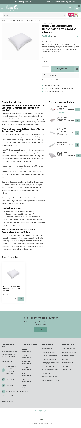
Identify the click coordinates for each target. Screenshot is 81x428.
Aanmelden (40, 330)
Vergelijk (65, 366)
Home (3, 20)
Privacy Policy (46, 373)
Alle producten (67, 370)
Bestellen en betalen (49, 359)
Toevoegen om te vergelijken (50, 80)
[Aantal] (15, 299)
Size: (44, 57)
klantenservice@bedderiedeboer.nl (18, 391)
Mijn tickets (66, 359)
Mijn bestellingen (68, 356)
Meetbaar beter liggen (49, 377)
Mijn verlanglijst (67, 363)
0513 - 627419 (11, 379)
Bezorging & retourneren (50, 363)
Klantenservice (47, 349)
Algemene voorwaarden (50, 370)
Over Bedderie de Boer (49, 356)
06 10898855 (10, 385)
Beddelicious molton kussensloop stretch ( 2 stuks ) (25, 20)
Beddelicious (47, 23)
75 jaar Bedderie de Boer (50, 380)
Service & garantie (48, 366)
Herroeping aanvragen (69, 352)
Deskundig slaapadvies (50, 352)
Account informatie (68, 349)
